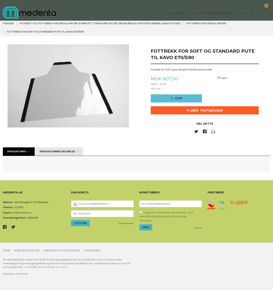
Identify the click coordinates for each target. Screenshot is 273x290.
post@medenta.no (22, 212)
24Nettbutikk (22, 273)
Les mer (198, 227)
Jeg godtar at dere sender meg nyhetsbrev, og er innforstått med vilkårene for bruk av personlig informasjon (166, 216)
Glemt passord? (126, 223)
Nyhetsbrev (92, 250)
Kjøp (176, 98)
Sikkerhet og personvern (61, 250)
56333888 (18, 207)
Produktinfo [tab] (16, 151)
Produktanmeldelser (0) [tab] (57, 151)
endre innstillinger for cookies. (52, 267)
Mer (244, 9)
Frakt (7, 250)
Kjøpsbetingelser (27, 250)
